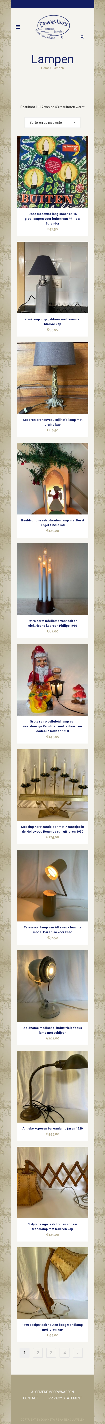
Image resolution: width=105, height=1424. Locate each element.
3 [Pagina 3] (51, 1352)
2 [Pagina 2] (38, 1352)
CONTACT (30, 1398)
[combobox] (52, 122)
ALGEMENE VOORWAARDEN (52, 1392)
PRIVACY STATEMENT (65, 1398)
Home (45, 68)
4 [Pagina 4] (64, 1352)
